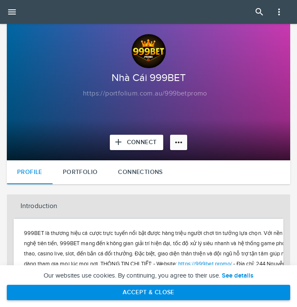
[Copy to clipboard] (145, 93)
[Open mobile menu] (12, 11)
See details (237, 276)
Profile (29, 172)
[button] (148, 206)
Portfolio (80, 172)
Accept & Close (148, 292)
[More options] (178, 142)
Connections (140, 172)
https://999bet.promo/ (205, 264)
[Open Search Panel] (259, 11)
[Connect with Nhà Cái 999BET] (137, 142)
